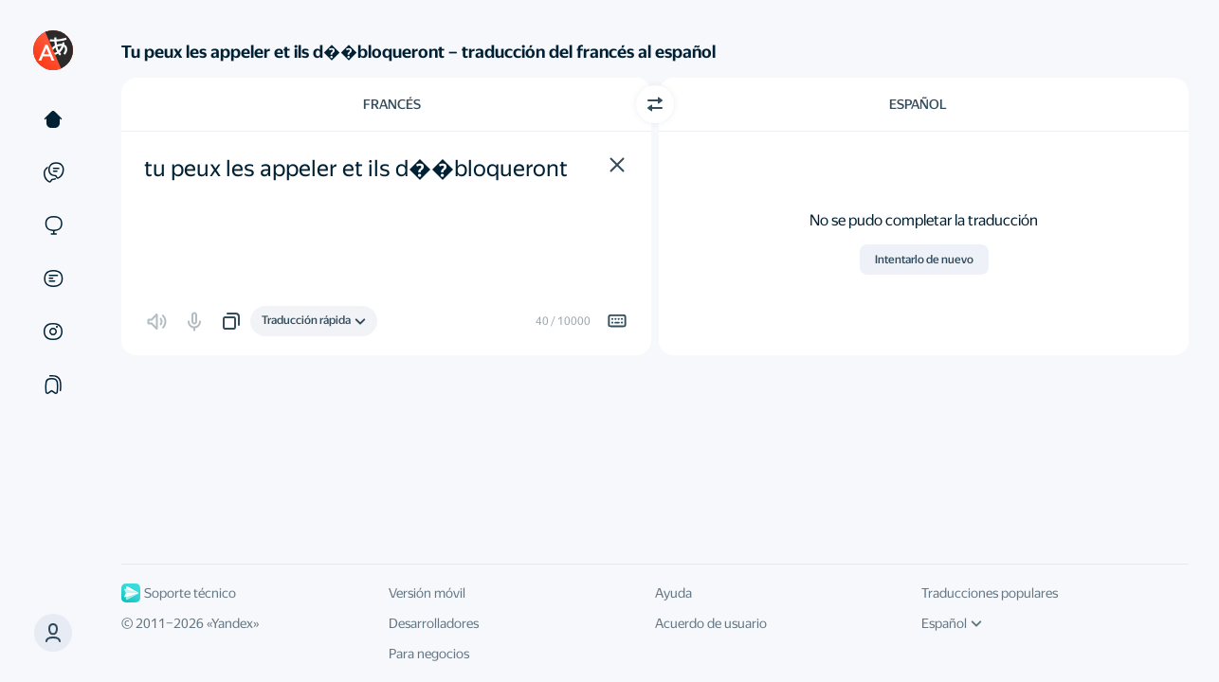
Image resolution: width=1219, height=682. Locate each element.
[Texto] (53, 119)
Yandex (232, 623)
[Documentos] (53, 278)
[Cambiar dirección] (655, 104)
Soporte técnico (178, 592)
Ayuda (673, 593)
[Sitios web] (53, 225)
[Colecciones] (53, 385)
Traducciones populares (989, 593)
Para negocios (429, 653)
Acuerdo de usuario (711, 623)
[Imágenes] (53, 331)
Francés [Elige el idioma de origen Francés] (392, 104)
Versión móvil (427, 593)
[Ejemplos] (53, 172)
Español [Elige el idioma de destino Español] (918, 104)
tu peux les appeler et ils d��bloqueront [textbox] (356, 168)
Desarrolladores (434, 623)
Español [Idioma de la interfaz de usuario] (951, 623)
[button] (617, 165)
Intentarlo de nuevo (924, 259)
